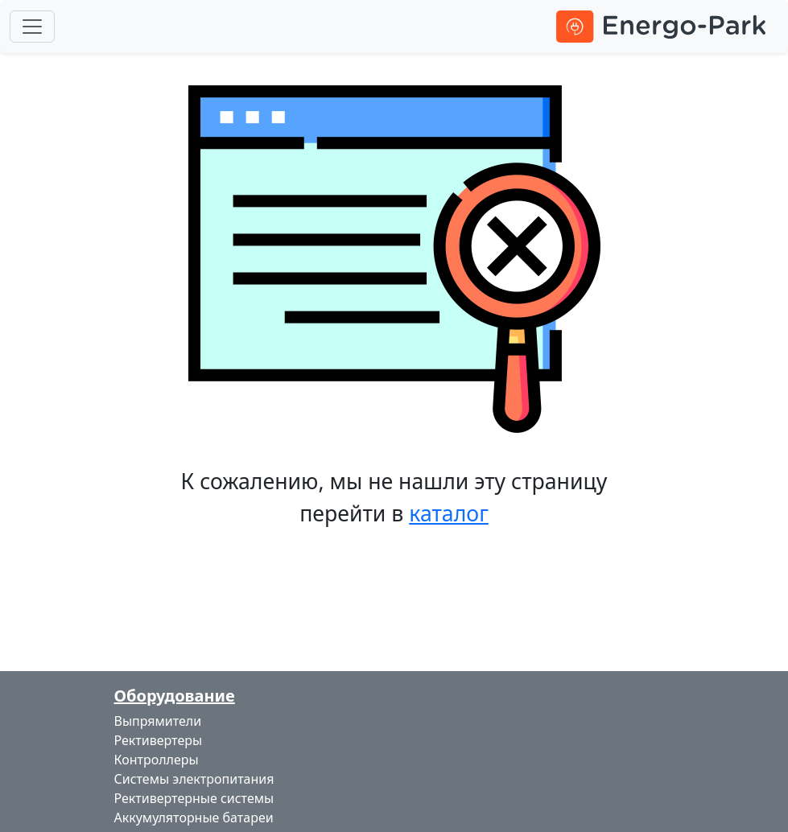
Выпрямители (158, 721)
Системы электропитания (194, 779)
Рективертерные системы (194, 798)
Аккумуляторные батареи (194, 817)
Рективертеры (158, 740)
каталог (449, 513)
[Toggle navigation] (32, 26)
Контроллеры (156, 759)
